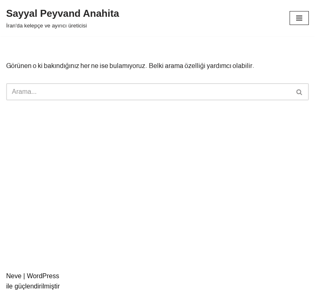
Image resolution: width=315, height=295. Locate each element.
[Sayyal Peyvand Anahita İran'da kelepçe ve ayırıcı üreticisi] (62, 18)
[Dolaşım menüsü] (299, 18)
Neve (13, 275)
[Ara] (148, 91)
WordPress (43, 275)
